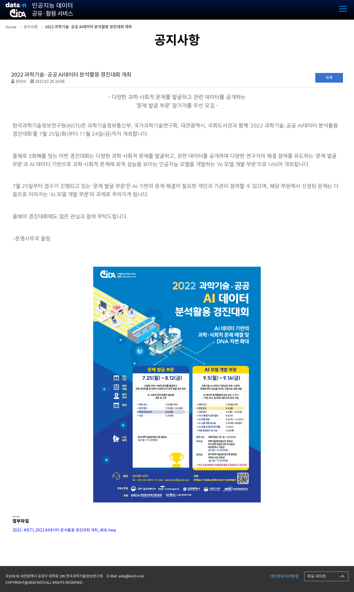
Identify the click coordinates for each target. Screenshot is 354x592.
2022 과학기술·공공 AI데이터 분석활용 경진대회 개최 (88, 26)
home (11, 27)
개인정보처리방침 (284, 576)
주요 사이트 (316, 576)
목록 (329, 77)
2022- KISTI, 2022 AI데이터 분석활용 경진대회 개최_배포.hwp (64, 530)
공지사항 (31, 26)
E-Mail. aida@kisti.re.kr (125, 576)
